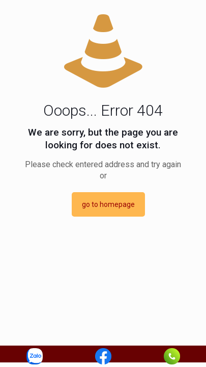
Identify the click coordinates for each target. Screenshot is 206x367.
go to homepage (108, 204)
